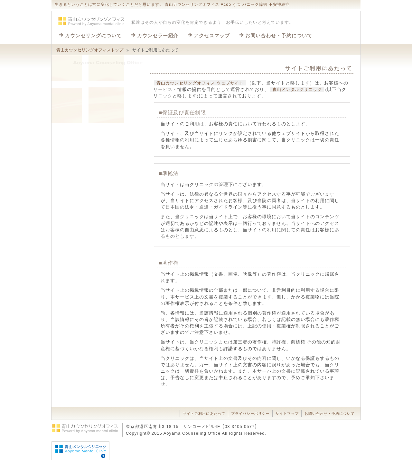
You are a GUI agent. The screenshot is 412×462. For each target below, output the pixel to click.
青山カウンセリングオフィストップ (89, 50)
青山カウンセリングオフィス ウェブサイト (200, 83)
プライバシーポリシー (250, 413)
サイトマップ (287, 413)
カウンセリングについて (93, 35)
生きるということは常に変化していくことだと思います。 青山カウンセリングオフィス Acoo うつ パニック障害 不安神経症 (172, 4)
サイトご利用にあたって (204, 413)
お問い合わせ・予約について (278, 35)
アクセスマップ (212, 35)
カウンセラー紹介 (157, 35)
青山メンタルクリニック (297, 89)
